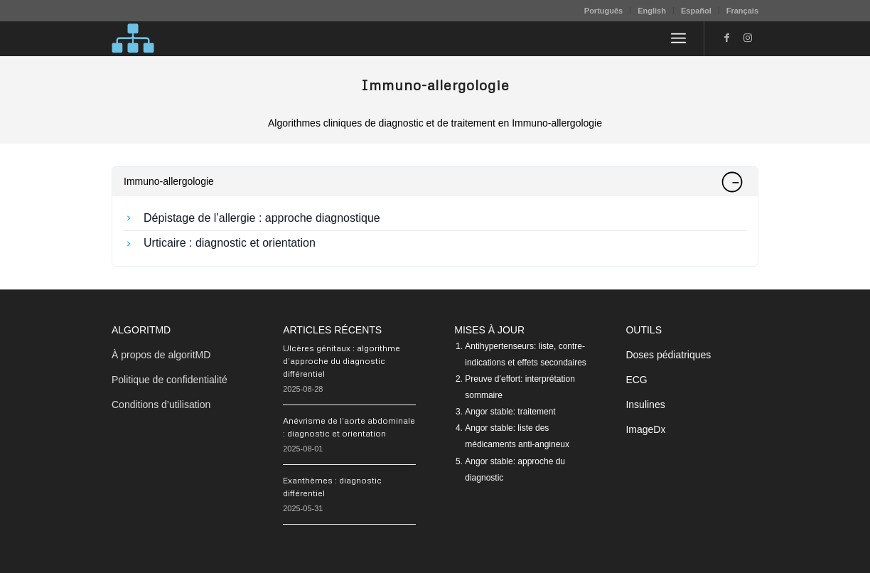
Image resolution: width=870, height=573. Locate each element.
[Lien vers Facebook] (726, 37)
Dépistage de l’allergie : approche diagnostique (262, 218)
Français (742, 10)
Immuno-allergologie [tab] (433, 181)
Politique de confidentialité (169, 379)
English (652, 10)
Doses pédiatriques (668, 354)
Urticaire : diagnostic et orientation (230, 243)
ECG (636, 379)
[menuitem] (603, 10)
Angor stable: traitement (510, 412)
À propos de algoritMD (161, 354)
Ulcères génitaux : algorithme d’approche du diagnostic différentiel (341, 361)
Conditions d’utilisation (161, 404)
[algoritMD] (133, 38)
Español (696, 10)
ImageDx (645, 429)
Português (603, 10)
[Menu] (678, 38)
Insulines (645, 404)
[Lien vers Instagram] (747, 37)
